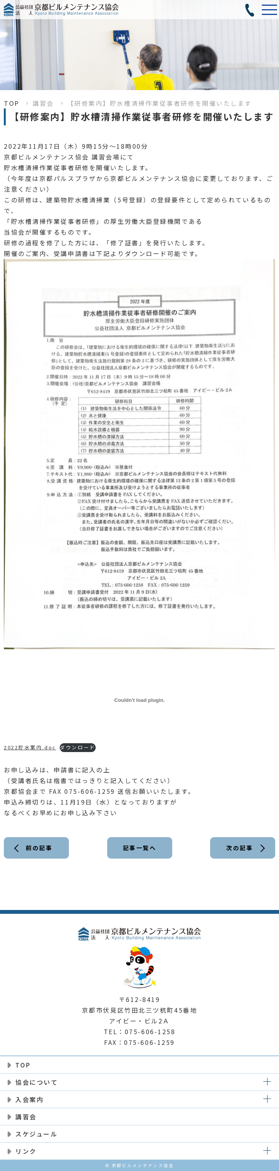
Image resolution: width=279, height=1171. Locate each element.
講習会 (43, 103)
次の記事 (239, 848)
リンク (26, 1151)
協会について (36, 1082)
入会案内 (29, 1099)
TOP (12, 103)
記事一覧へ (140, 848)
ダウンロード (77, 747)
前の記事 (39, 848)
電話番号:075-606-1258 (250, 9)
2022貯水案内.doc (30, 747)
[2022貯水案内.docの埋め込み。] (139, 700)
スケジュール (36, 1133)
